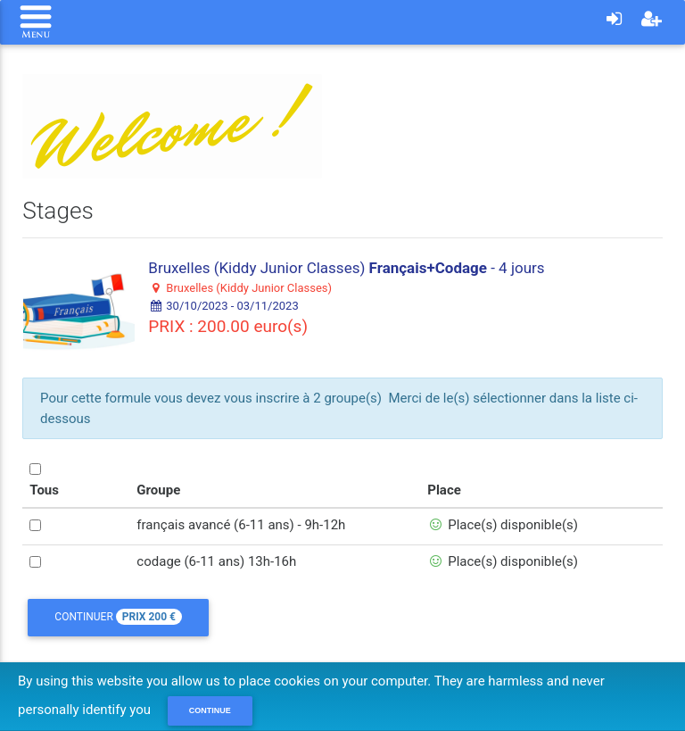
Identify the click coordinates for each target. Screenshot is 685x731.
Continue (210, 710)
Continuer (118, 617)
